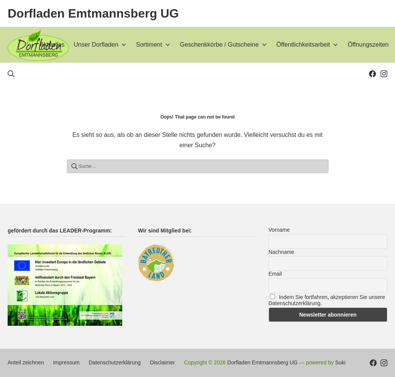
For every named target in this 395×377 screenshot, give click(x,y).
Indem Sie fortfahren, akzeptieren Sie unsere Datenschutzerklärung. (327, 300)
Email (275, 274)
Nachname (282, 252)
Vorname (279, 230)
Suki (340, 362)
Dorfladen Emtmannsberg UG (262, 362)
